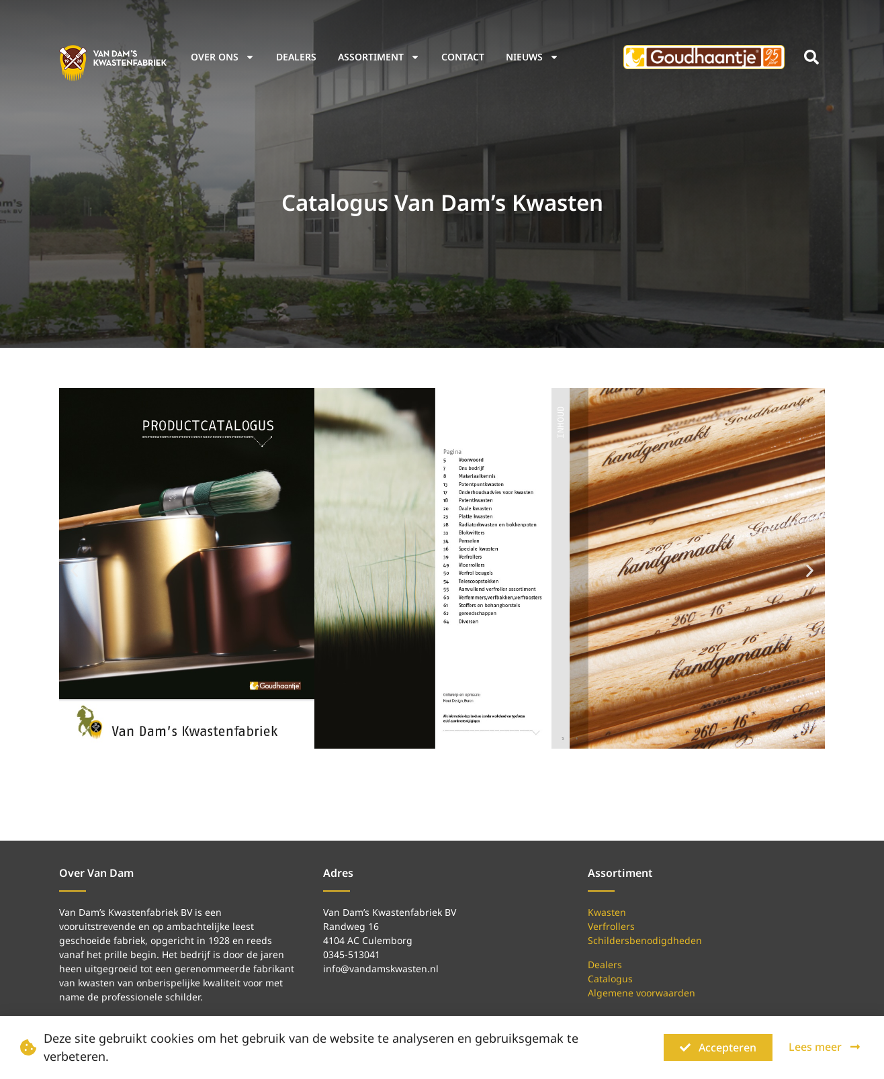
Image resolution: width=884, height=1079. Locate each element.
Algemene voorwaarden (641, 992)
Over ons (223, 57)
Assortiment (379, 57)
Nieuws (532, 57)
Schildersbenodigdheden (645, 940)
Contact (462, 56)
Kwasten (607, 912)
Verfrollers (611, 926)
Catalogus (610, 978)
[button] (811, 57)
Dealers (296, 56)
